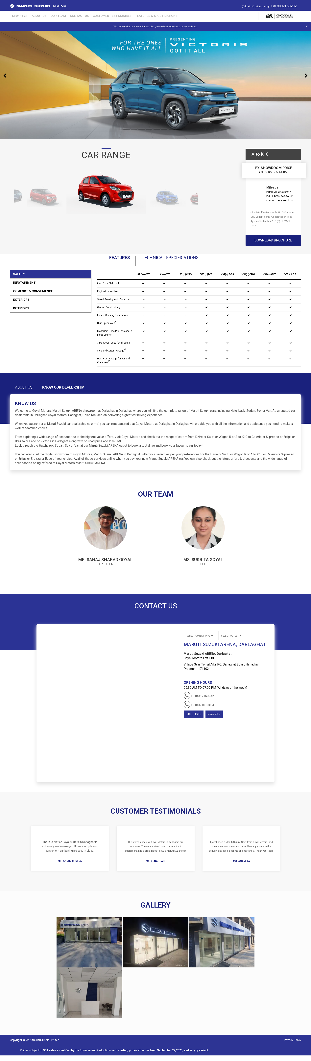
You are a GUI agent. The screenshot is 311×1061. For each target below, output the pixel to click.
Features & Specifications (137, 15)
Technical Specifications (177, 260)
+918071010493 (199, 708)
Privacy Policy (292, 1045)
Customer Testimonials (97, 15)
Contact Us (67, 15)
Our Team (49, 15)
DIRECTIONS (193, 718)
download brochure (273, 240)
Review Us (214, 718)
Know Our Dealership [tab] (82, 393)
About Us (33, 15)
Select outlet (230, 640)
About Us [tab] (29, 393)
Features (101, 260)
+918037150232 (284, 6)
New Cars (17, 15)
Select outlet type (199, 640)
